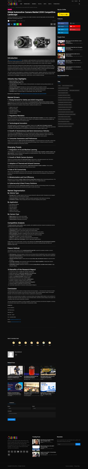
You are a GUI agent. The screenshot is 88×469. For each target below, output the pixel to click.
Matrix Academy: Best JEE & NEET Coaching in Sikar (47, 447)
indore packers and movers (74, 90)
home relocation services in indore (64, 116)
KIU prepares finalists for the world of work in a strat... (31, 393)
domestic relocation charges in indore (64, 119)
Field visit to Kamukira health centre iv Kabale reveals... (73, 54)
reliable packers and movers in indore (64, 104)
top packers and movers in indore (64, 95)
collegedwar (42, 448)
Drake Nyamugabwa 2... (28, 395)
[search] (79, 4)
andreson (41, 442)
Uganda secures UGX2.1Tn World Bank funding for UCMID (48, 453)
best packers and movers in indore (64, 97)
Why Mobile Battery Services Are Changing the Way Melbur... (48, 377)
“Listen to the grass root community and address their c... (73, 67)
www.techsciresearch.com (16, 321)
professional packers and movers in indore (65, 111)
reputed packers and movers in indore (64, 126)
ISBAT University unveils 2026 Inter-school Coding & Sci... (73, 41)
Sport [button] (45, 4)
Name (9, 406)
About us (15, 1)
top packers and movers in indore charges (65, 99)
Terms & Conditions (69, 466)
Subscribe (78, 444)
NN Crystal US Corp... (27, 379)
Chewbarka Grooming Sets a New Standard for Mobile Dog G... (15, 377)
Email (33, 406)
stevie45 (42, 395)
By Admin (42, 379)
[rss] (9, 454)
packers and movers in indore (63, 88)
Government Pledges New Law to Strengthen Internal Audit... (74, 48)
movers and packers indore (63, 92)
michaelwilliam (10, 395)
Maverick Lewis (10, 379)
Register (76, 1)
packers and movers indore (63, 90)
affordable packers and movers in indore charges (66, 114)
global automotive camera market (15, 60)
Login (72, 1)
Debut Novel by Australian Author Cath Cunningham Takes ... (47, 440)
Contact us (19, 1)
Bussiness (12, 7)
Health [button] (50, 4)
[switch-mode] (79, 1)
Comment (10, 411)
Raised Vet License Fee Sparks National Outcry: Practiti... (73, 61)
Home (21, 3)
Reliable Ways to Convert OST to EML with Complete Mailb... (47, 393)
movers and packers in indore (67, 85)
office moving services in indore (63, 121)
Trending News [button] (27, 4)
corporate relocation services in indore (65, 107)
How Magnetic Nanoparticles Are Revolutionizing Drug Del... (31, 377)
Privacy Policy (77, 466)
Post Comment (11, 419)
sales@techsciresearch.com (15, 319)
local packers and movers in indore (64, 109)
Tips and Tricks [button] (56, 4)
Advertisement (10, 1)
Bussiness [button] (34, 4)
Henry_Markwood (18, 351)
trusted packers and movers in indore (64, 102)
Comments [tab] (11, 402)
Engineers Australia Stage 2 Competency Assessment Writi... (14, 393)
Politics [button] (40, 4)
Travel (59, 85)
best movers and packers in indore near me (65, 123)
